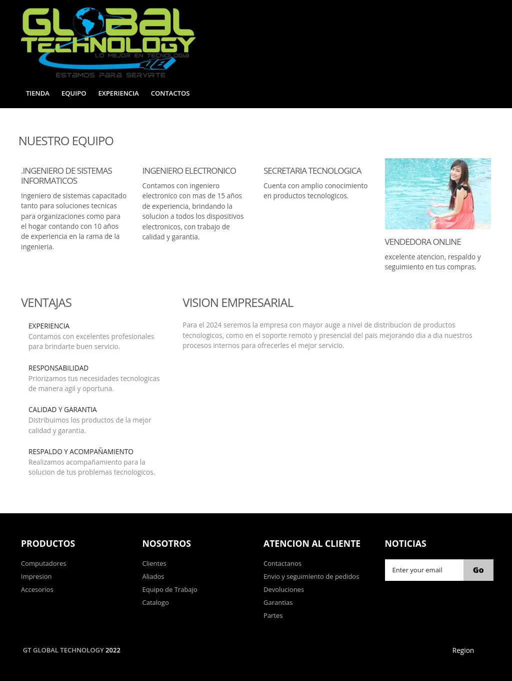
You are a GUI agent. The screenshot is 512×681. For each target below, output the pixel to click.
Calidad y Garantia (62, 409)
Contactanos (283, 563)
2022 (113, 649)
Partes (273, 615)
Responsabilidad (58, 368)
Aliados (153, 576)
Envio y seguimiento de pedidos (311, 576)
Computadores (43, 563)
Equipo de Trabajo (170, 589)
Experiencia (118, 93)
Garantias (278, 602)
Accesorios (37, 589)
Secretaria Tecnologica (312, 170)
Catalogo (155, 602)
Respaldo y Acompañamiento (81, 451)
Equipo (74, 93)
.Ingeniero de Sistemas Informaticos (66, 175)
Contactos (170, 93)
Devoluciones (284, 589)
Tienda (38, 93)
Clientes (154, 563)
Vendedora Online (423, 241)
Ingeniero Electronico (189, 170)
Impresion (36, 576)
